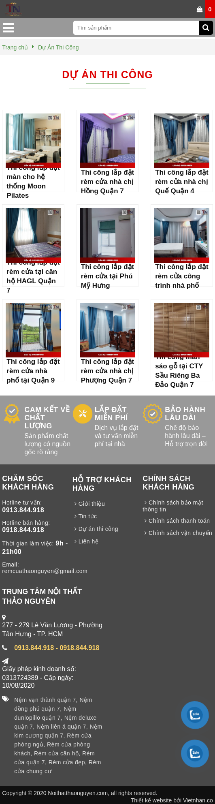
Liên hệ (85, 541)
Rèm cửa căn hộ (56, 753)
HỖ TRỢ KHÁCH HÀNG (102, 484)
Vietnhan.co (198, 800)
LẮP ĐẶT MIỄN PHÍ (111, 414)
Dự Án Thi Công (107, 74)
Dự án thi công (95, 529)
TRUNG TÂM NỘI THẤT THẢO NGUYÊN (42, 596)
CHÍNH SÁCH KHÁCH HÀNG (168, 483)
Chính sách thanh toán (176, 520)
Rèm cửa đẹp (67, 762)
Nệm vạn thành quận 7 (45, 700)
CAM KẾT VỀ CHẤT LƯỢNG (47, 418)
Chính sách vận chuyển (177, 533)
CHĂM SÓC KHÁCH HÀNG (28, 483)
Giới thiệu (88, 503)
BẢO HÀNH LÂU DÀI (185, 414)
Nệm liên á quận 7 (61, 726)
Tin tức (84, 516)
